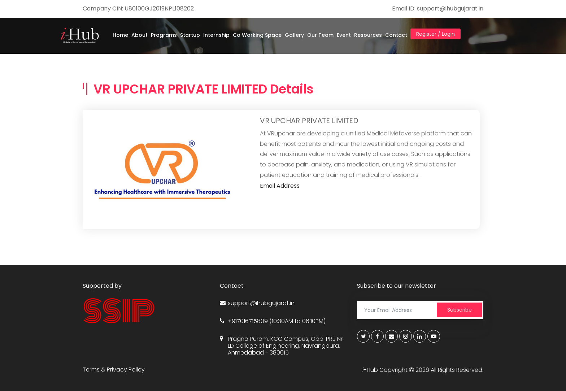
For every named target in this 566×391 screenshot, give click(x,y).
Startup (190, 35)
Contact (396, 35)
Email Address (280, 186)
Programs (164, 35)
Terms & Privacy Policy (114, 369)
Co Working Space (257, 35)
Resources (368, 35)
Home (120, 35)
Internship (216, 35)
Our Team (320, 35)
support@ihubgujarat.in (257, 303)
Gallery (294, 35)
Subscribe (459, 309)
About (139, 35)
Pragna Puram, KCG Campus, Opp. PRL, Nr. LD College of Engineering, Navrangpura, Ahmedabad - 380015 (282, 345)
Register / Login (435, 34)
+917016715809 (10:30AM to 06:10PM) (273, 321)
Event (344, 35)
